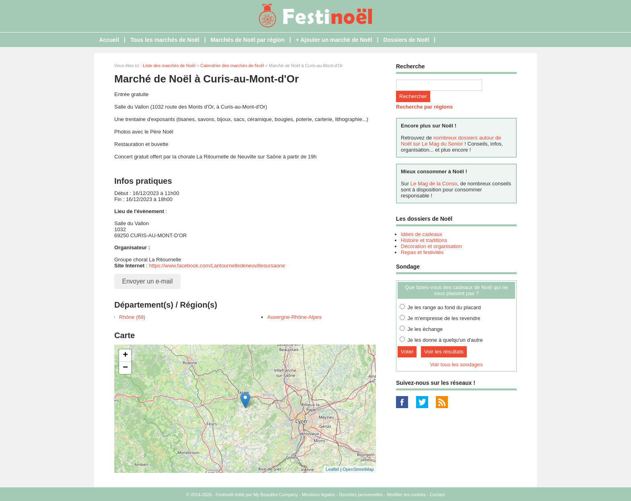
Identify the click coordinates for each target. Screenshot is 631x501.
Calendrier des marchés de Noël (232, 65)
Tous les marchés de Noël (165, 40)
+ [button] (125, 355)
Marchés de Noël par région (247, 40)
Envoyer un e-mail (147, 281)
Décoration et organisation (431, 246)
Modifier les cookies (406, 494)
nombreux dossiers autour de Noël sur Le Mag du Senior (451, 141)
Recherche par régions (424, 107)
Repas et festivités (422, 252)
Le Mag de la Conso (433, 184)
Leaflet (332, 469)
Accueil (109, 40)
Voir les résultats (444, 352)
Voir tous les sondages (456, 364)
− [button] (125, 368)
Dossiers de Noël (406, 40)
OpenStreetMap (358, 469)
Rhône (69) (132, 317)
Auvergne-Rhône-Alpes (294, 317)
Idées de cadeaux (421, 234)
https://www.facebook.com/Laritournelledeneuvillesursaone (217, 266)
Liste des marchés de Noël (169, 65)
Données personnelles (361, 494)
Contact (437, 494)
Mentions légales (318, 494)
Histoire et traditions (424, 240)
